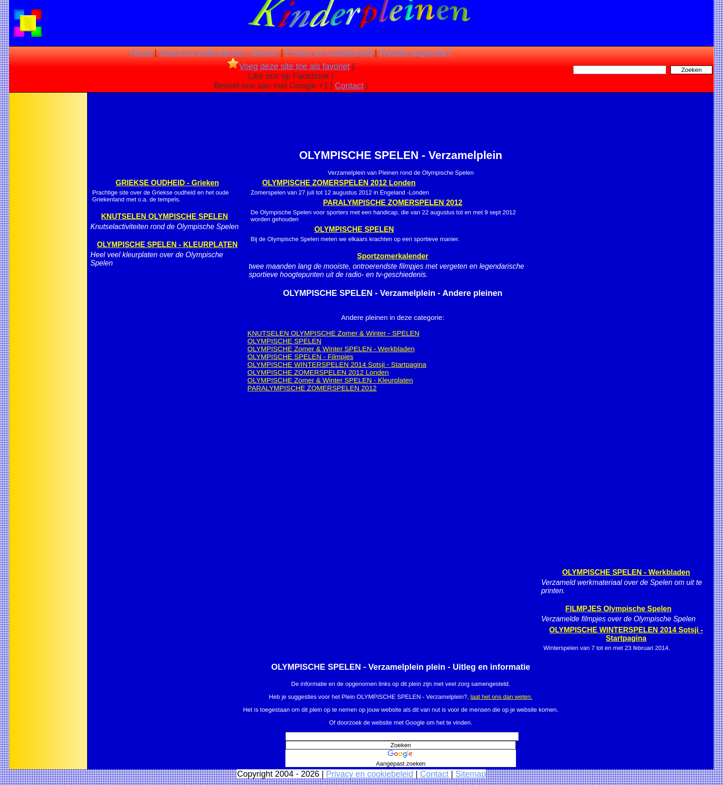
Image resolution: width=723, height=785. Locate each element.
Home (141, 52)
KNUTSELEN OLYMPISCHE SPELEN (164, 216)
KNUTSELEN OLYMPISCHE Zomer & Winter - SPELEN (334, 333)
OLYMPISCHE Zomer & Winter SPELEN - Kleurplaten (330, 380)
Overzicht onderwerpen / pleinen (219, 52)
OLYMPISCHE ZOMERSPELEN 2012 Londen (338, 183)
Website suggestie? (415, 52)
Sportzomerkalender (392, 256)
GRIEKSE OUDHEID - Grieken (167, 183)
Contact (349, 85)
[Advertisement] (47, 239)
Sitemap (471, 774)
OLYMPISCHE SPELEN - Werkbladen (626, 572)
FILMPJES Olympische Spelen (618, 609)
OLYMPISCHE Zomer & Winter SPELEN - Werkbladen (331, 349)
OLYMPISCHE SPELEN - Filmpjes (301, 356)
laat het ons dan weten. (501, 696)
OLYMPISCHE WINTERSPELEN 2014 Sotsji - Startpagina (337, 364)
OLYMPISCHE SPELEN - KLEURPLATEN (167, 244)
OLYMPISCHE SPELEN (354, 229)
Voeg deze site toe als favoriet (288, 66)
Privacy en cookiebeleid (329, 52)
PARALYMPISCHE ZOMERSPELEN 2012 (392, 203)
